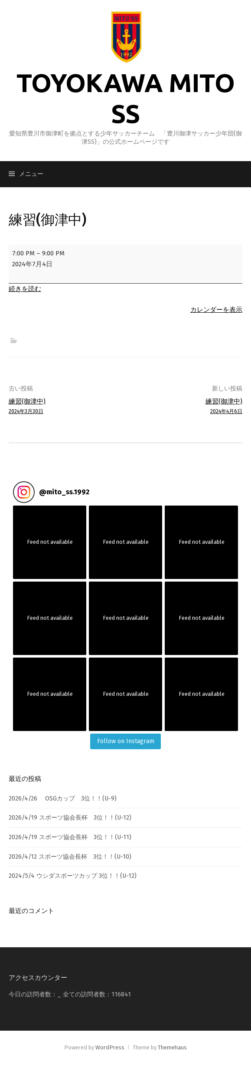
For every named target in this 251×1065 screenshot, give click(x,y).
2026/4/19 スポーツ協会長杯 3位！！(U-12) (70, 817)
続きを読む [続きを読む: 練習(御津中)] (25, 289)
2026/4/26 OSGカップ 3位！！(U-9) (63, 798)
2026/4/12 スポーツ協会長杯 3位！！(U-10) (70, 856)
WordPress (109, 1047)
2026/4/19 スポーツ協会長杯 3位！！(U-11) (70, 837)
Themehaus (172, 1047)
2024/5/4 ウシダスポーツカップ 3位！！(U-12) (73, 876)
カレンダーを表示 (216, 310)
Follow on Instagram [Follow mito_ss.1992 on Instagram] (125, 741)
